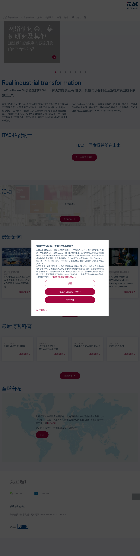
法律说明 (42, 309)
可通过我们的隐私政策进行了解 (64, 277)
